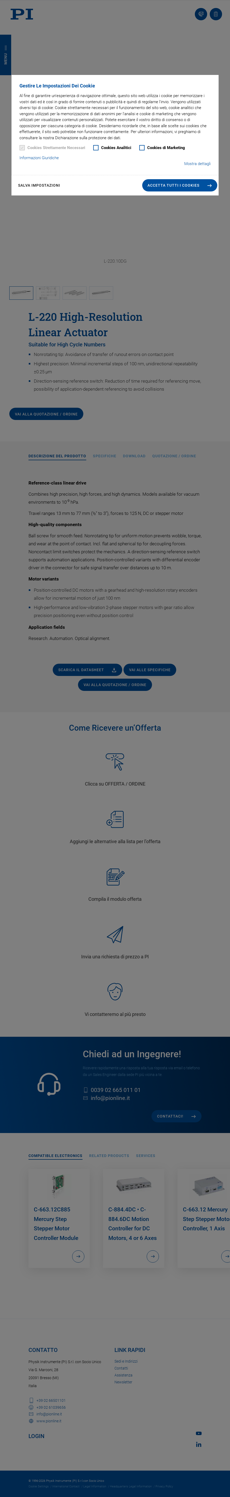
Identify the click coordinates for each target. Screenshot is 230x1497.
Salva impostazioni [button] (39, 185)
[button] (179, 185)
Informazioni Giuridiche (39, 157)
